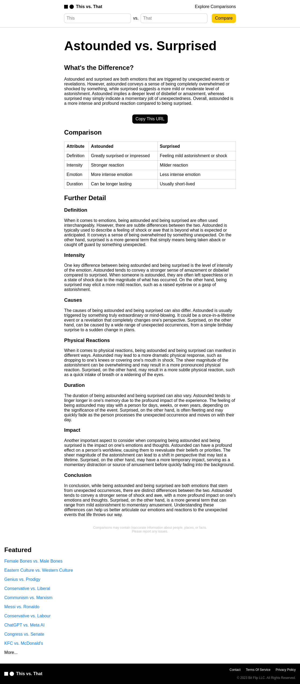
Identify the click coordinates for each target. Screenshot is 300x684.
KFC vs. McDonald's (23, 643)
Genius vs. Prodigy (22, 579)
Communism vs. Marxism (28, 597)
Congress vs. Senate (24, 634)
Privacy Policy (286, 670)
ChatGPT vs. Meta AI (24, 625)
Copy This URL (150, 119)
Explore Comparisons (215, 6)
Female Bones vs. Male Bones (33, 561)
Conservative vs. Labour (27, 616)
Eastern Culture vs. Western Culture (38, 570)
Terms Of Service (258, 670)
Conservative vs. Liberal (27, 588)
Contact (234, 670)
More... (11, 652)
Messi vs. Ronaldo (21, 606)
